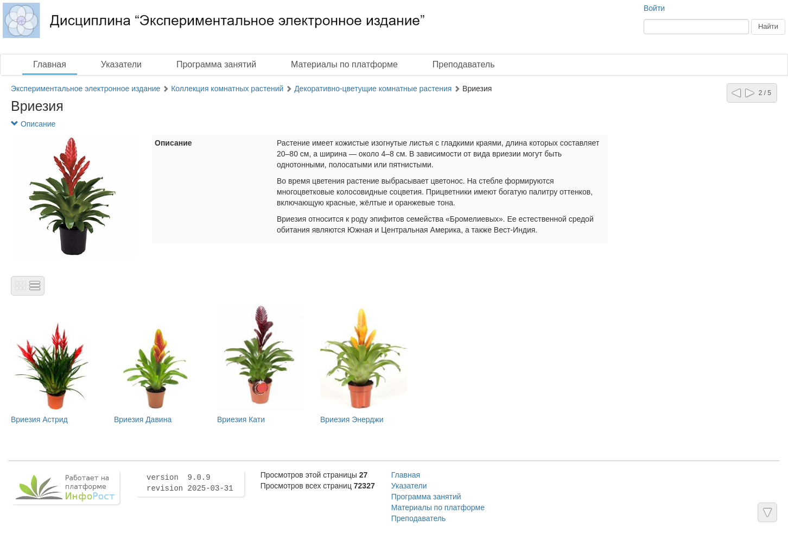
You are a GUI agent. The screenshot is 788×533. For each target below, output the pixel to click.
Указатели (121, 64)
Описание (33, 124)
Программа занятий (216, 64)
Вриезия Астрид (39, 419)
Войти (654, 8)
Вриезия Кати (241, 419)
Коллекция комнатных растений (227, 88)
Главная (49, 64)
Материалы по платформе (344, 64)
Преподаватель (464, 64)
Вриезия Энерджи (352, 419)
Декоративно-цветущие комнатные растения (373, 88)
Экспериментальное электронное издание (85, 88)
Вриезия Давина (142, 419)
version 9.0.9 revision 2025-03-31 (190, 483)
